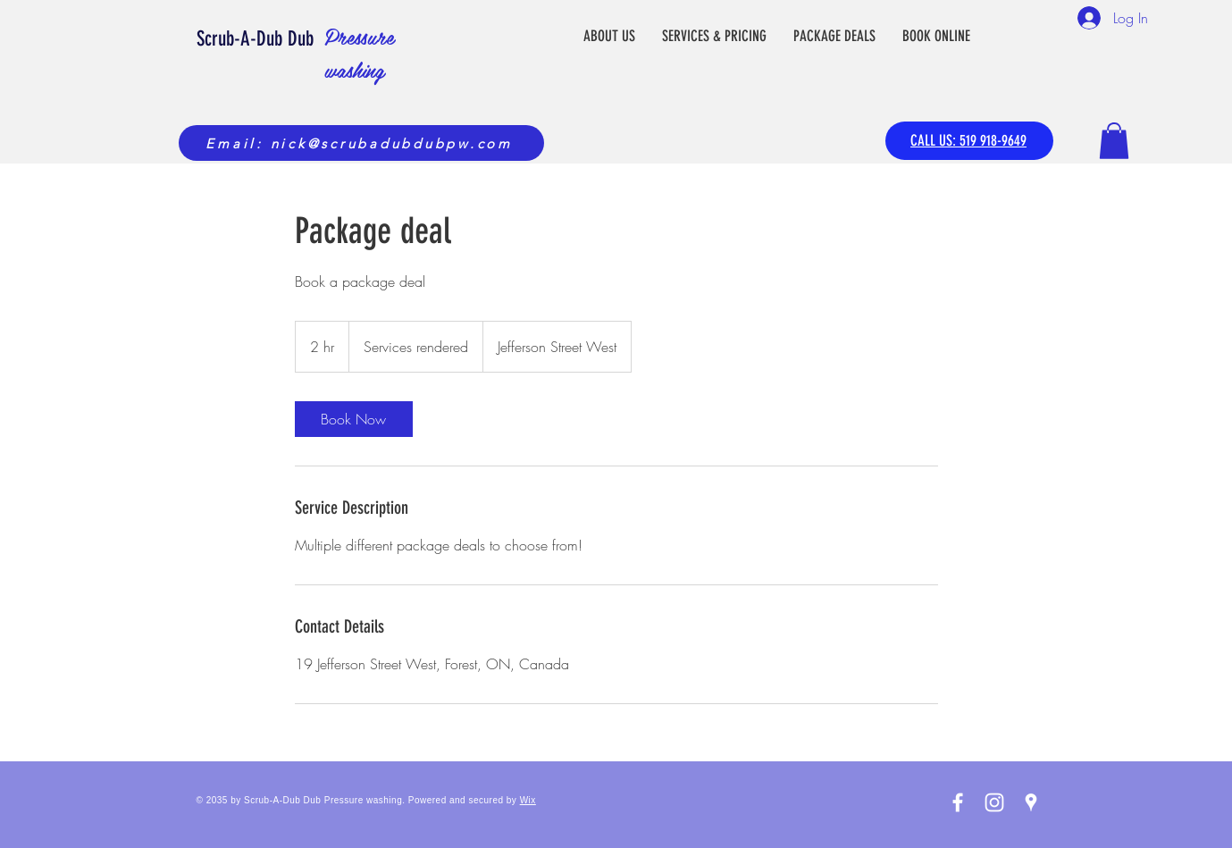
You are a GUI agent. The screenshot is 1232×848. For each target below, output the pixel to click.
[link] (354, 419)
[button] (1114, 140)
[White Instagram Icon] (994, 802)
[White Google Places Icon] (1030, 802)
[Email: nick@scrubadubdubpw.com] (361, 143)
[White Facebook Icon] (957, 802)
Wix (528, 800)
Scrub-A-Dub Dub (258, 39)
